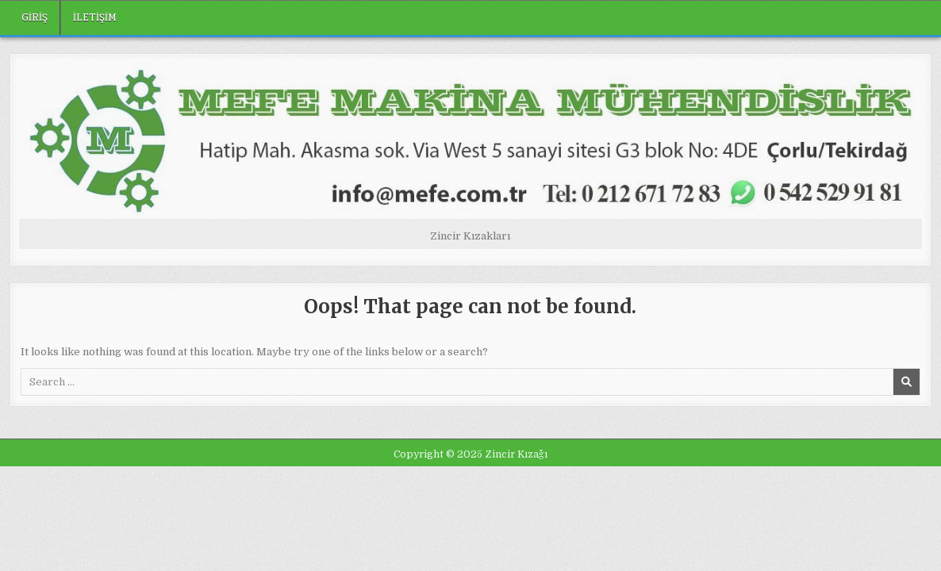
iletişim (95, 17)
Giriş (34, 17)
